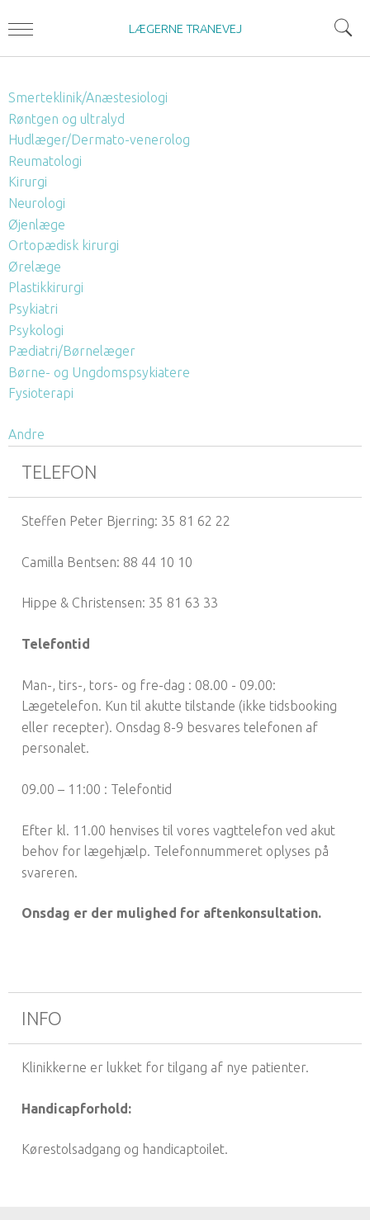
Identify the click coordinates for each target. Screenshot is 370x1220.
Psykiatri (33, 308)
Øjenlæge (36, 224)
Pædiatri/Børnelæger (71, 350)
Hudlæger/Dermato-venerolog (99, 139)
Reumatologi (45, 161)
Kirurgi (27, 181)
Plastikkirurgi (45, 287)
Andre (26, 434)
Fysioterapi (41, 392)
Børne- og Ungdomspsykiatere (99, 372)
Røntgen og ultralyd (66, 118)
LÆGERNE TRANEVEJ (185, 28)
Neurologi (36, 203)
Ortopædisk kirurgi (63, 245)
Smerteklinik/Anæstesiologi (88, 97)
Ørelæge (34, 266)
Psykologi (36, 330)
